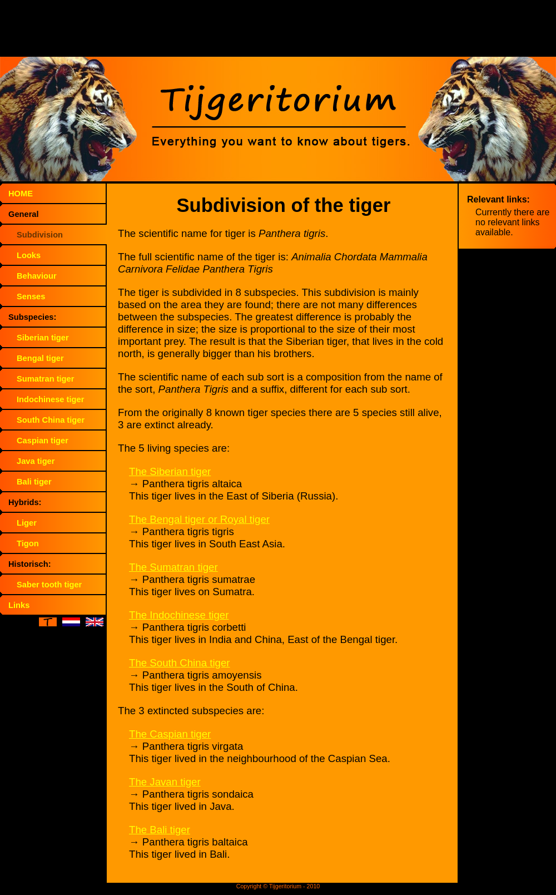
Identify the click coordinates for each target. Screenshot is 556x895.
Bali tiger (34, 481)
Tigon (28, 543)
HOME (20, 193)
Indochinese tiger (50, 399)
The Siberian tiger (170, 471)
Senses (31, 296)
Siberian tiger (43, 337)
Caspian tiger (42, 440)
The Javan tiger (165, 782)
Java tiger (35, 461)
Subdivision (40, 234)
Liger (27, 522)
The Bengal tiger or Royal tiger (199, 519)
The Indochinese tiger (179, 615)
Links (18, 605)
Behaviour (37, 275)
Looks (29, 255)
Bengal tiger (40, 358)
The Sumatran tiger (173, 567)
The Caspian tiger (170, 734)
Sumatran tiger (45, 378)
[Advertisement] (278, 31)
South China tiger (51, 420)
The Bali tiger (159, 829)
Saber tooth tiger (49, 584)
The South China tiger (179, 663)
